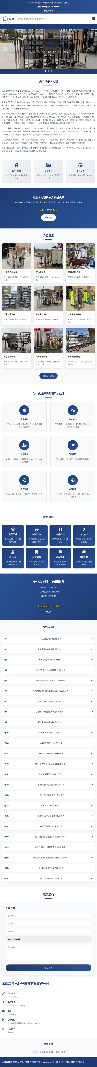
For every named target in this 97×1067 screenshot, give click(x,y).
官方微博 (48, 11)
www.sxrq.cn (47, 1062)
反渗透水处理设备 (47, 1052)
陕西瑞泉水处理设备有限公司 (13, 91)
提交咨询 (48, 968)
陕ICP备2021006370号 (69, 1062)
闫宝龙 (34, 1052)
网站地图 (81, 1062)
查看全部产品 (48, 376)
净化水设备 (60, 1052)
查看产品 (48, 218)
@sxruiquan (12, 1032)
